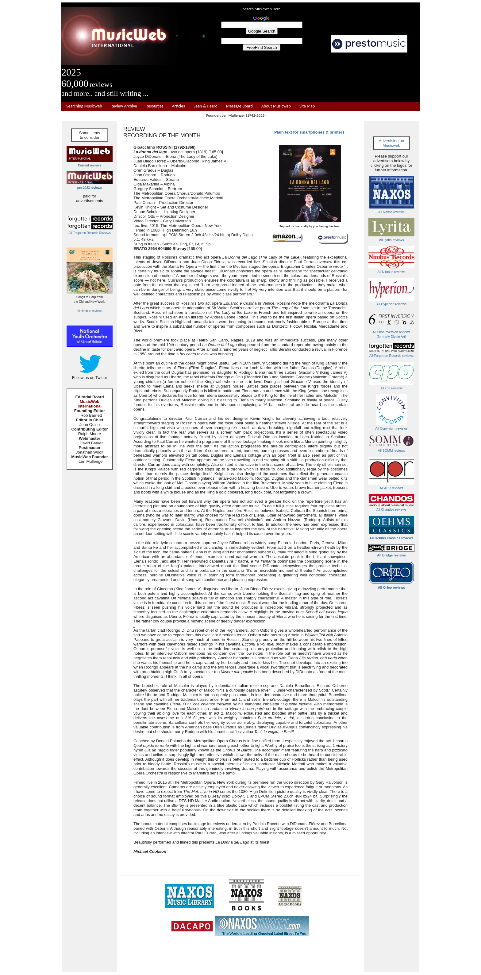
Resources (155, 106)
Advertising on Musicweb (391, 143)
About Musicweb (276, 106)
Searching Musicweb (84, 106)
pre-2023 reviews (89, 187)
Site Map (307, 106)
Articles (178, 106)
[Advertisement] (312, 77)
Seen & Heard (205, 106)
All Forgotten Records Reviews (89, 233)
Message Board (239, 106)
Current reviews (89, 165)
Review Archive (124, 106)
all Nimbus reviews (89, 311)
